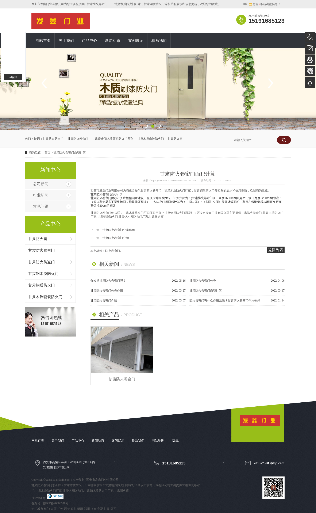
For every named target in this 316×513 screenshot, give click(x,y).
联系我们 (159, 40)
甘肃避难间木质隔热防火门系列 (112, 138)
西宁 (67, 508)
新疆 (80, 508)
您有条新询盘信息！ (265, 4)
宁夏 (100, 508)
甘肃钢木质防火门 (43, 273)
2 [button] (152, 126)
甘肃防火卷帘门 (97, 4)
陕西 (113, 508)
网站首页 (43, 40)
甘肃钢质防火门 (41, 285)
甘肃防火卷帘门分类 (202, 280)
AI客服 (13, 77)
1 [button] (146, 126)
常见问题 (40, 206)
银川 (74, 508)
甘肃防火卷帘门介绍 (115, 238)
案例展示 (135, 40)
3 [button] (159, 126)
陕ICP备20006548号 (56, 503)
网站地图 (158, 440)
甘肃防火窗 (175, 138)
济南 (93, 508)
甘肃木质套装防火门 (150, 138)
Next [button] (270, 83)
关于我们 (66, 40)
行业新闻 (40, 195)
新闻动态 (112, 40)
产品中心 (89, 40)
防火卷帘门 (112, 250)
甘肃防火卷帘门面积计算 (69, 152)
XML (175, 440)
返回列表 (275, 250)
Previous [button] (46, 83)
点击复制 (79, 479)
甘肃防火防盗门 (53, 138)
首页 (47, 152)
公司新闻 (40, 184)
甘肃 (107, 508)
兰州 (60, 508)
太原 (54, 508)
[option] (158, 89)
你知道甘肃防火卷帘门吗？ (108, 280)
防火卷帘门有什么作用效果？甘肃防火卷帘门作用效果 (224, 300)
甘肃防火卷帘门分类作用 (118, 230)
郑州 (87, 508)
